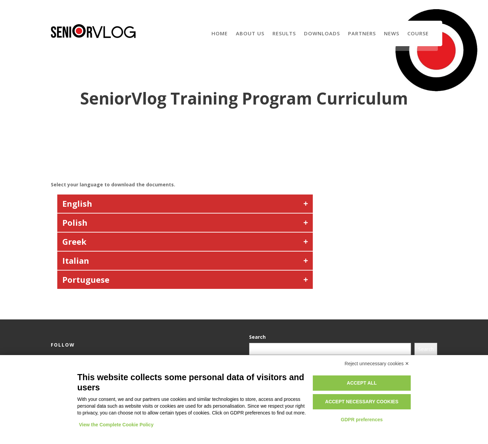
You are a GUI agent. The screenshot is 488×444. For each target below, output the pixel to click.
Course (418, 33)
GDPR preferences (362, 419)
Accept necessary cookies (361, 401)
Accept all (362, 383)
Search (258, 337)
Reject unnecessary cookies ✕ (377, 363)
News (391, 33)
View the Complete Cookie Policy (116, 424)
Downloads (322, 33)
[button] (185, 204)
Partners (362, 33)
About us (250, 33)
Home (219, 33)
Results (284, 33)
